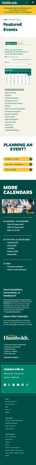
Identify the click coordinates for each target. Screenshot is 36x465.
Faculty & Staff (10, 117)
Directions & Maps (11, 357)
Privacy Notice (10, 404)
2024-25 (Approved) (15, 224)
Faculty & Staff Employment (14, 420)
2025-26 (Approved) (15, 227)
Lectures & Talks (10, 122)
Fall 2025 (10, 248)
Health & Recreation (11, 119)
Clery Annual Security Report (14, 453)
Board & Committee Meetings (15, 108)
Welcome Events (10, 92)
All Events (8, 95)
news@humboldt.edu (12, 312)
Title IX (8, 409)
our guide (13, 324)
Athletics (8, 106)
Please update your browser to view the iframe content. (18, 43)
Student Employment (11, 423)
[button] (26, 2)
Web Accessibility (11, 401)
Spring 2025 (12, 254)
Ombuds (7, 455)
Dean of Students (10, 436)
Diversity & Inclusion (11, 114)
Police (7, 445)
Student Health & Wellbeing (14, 450)
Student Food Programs (12, 447)
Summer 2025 (12, 251)
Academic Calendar (11, 98)
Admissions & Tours (11, 100)
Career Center (9, 428)
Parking (7, 442)
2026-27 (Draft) (13, 230)
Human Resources (10, 426)
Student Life (9, 125)
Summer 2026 (12, 242)
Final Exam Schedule (15, 266)
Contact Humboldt (11, 377)
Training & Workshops (12, 130)
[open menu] (33, 2)
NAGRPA (7, 412)
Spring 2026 (12, 245)
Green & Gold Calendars (16, 269)
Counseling (8, 439)
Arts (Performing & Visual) (13, 103)
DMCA (6, 407)
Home (5, 20)
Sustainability (9, 127)
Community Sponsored (12, 111)
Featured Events (14, 89)
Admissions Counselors (14, 374)
